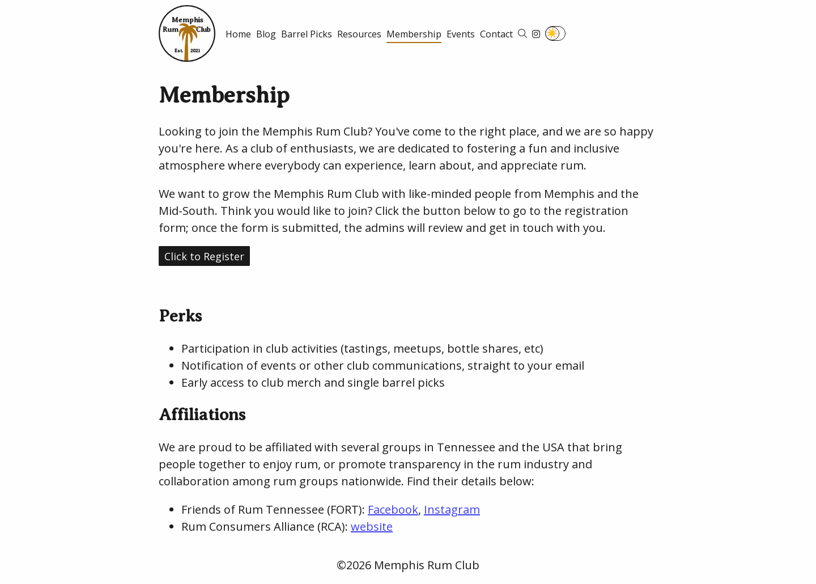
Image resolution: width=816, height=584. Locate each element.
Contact (496, 34)
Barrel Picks (306, 34)
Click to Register (204, 256)
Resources (359, 34)
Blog (266, 34)
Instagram (452, 509)
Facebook (393, 509)
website (372, 526)
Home (238, 34)
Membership (413, 34)
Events (461, 34)
